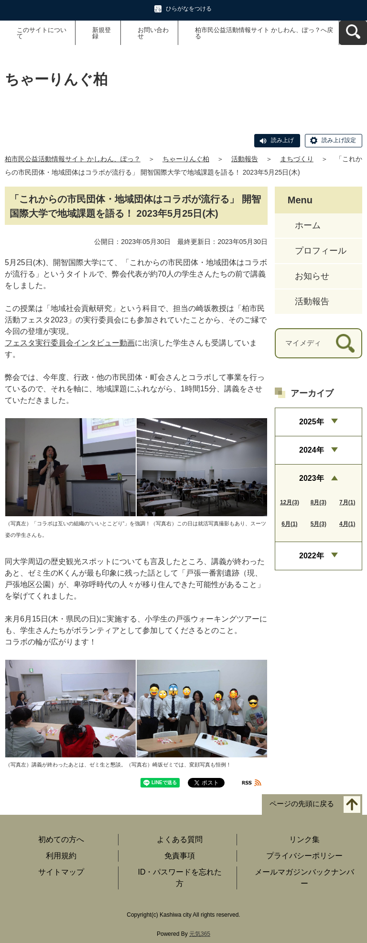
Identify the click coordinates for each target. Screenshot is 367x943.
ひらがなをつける (189, 8)
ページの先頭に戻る (302, 804)
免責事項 (179, 856)
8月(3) (318, 502)
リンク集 (304, 839)
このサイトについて (41, 33)
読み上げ (282, 140)
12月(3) (289, 502)
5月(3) (318, 524)
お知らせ (312, 276)
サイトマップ (61, 872)
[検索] (345, 343)
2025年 (311, 422)
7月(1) (347, 502)
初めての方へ (61, 839)
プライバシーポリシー (304, 856)
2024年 (311, 450)
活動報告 (244, 159)
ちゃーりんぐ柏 (185, 159)
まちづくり (296, 159)
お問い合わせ (153, 33)
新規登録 (101, 33)
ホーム (308, 225)
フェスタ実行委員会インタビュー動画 (70, 343)
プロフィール (320, 250)
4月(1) (347, 524)
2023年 (311, 478)
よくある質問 (180, 839)
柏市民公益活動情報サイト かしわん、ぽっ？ (72, 159)
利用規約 (61, 856)
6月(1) (289, 524)
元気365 (199, 934)
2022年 (311, 556)
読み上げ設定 (339, 140)
